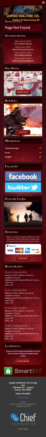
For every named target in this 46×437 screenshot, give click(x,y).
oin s (23, 132)
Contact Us (23, 397)
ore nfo (23, 92)
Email (23, 153)
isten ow (23, 361)
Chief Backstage (23, 148)
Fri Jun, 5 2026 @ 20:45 (16, 272)
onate (23, 258)
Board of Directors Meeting (23, 49)
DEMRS (23, 157)
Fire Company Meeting (23, 44)
